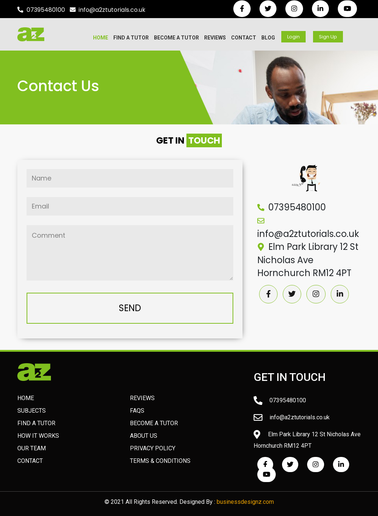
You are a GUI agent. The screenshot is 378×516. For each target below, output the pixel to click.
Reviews (215, 38)
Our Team (31, 448)
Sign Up (328, 36)
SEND (130, 308)
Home (100, 38)
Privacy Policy (152, 448)
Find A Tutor (131, 38)
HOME (25, 398)
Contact (243, 38)
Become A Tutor (176, 38)
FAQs (137, 410)
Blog (268, 38)
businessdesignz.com (245, 501)
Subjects (31, 410)
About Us (143, 435)
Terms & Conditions (160, 460)
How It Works (38, 435)
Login (293, 36)
